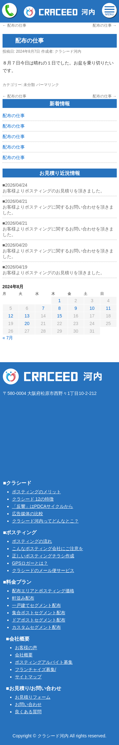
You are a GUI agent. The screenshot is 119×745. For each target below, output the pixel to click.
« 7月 (8, 337)
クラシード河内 (68, 51)
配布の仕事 (14, 25)
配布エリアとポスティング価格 (43, 590)
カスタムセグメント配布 (36, 627)
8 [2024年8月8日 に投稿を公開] (59, 308)
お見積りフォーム (32, 697)
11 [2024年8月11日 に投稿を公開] (108, 308)
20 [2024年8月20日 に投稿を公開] (27, 323)
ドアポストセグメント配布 (38, 619)
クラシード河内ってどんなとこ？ (45, 520)
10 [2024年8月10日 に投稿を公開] (92, 308)
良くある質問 (28, 711)
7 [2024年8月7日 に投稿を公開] (43, 308)
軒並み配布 (23, 598)
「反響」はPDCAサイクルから (42, 506)
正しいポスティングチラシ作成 (43, 555)
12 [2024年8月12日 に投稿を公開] (10, 315)
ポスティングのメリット (36, 491)
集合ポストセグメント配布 (38, 612)
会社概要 (24, 654)
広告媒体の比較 (27, 513)
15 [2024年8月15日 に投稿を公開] (59, 315)
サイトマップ (28, 676)
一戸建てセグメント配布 (36, 605)
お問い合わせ (28, 704)
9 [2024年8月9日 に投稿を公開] (76, 308)
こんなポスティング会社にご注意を (47, 548)
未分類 (29, 85)
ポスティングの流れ (32, 541)
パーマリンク (47, 85)
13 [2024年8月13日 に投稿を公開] (27, 315)
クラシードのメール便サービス (43, 570)
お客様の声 (26, 647)
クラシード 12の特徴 (33, 499)
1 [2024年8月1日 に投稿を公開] (59, 300)
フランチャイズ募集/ (35, 669)
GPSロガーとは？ (30, 563)
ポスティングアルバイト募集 (44, 662)
